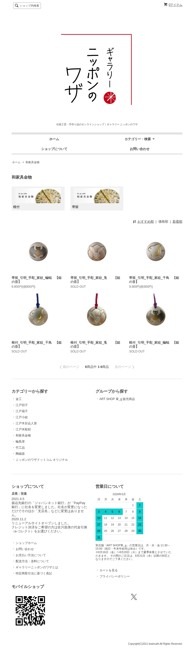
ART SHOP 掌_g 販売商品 (117, 399)
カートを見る (109, 570)
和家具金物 (32, 162)
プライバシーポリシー (115, 576)
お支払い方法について (31, 555)
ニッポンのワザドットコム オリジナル (42, 460)
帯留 (95, 198)
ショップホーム (26, 543)
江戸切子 (22, 405)
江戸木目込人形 (26, 423)
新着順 (177, 221)
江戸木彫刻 (23, 429)
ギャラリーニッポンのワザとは (37, 567)
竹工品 (20, 447)
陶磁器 (20, 453)
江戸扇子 (22, 411)
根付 (37, 198)
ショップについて (54, 149)
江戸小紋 (22, 417)
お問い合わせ (140, 149)
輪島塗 (20, 441)
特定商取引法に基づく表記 (34, 573)
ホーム (54, 139)
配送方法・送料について (32, 561)
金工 (19, 399)
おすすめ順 (145, 221)
